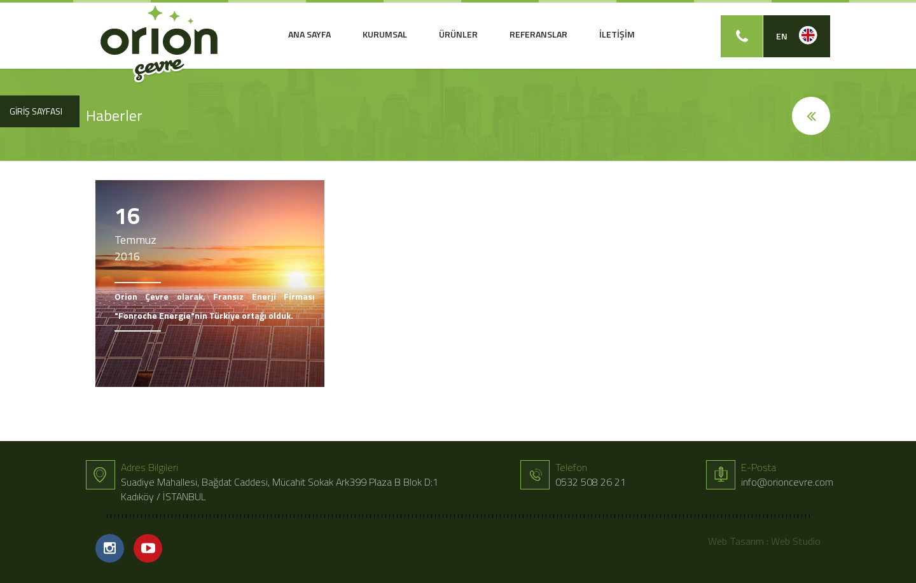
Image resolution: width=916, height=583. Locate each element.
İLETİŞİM (617, 34)
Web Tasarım (736, 541)
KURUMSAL (385, 34)
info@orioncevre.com (787, 481)
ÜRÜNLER (458, 34)
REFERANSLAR (538, 34)
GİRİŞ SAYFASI (36, 111)
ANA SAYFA (309, 34)
